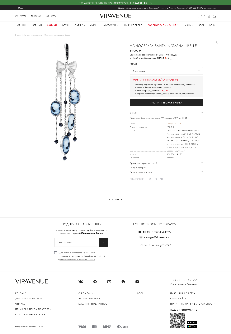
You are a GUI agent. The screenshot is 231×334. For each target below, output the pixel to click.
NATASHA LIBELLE (174, 123)
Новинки (21, 25)
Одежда (80, 25)
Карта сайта (178, 298)
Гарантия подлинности (94, 303)
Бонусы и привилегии (30, 314)
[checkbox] (79, 256)
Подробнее (140, 2)
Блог (201, 25)
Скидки (52, 25)
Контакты (21, 293)
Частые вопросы (89, 298)
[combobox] (166, 71)
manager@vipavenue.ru (157, 237)
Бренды (37, 25)
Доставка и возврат (28, 298)
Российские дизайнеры (164, 25)
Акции (189, 25)
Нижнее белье (133, 25)
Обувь (65, 25)
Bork (212, 25)
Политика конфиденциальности (193, 303)
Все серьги (115, 199)
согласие (67, 252)
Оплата (20, 303)
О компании (86, 293)
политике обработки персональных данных (77, 259)
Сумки (94, 25)
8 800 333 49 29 (194, 7)
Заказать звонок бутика (166, 102)
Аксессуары (111, 25)
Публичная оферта (182, 293)
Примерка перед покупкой (33, 309)
